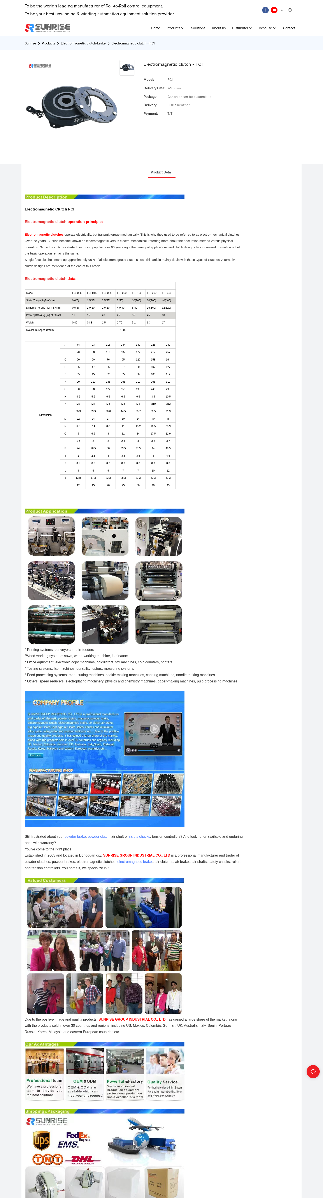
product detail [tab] (161, 172)
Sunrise (30, 43)
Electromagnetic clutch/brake (83, 43)
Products (48, 43)
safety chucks (139, 836)
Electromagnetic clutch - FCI (133, 43)
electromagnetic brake (134, 862)
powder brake (75, 836)
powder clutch (98, 836)
